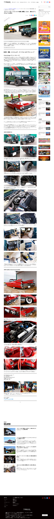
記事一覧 (10, 8)
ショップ (18, 8)
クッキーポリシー (12, 515)
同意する (44, 515)
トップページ (6, 8)
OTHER (14, 8)
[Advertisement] (20, 413)
